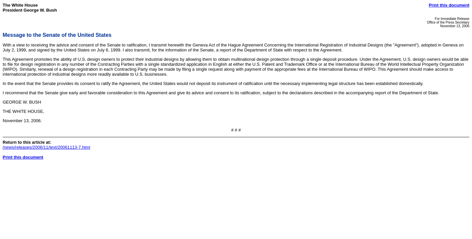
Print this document (449, 5)
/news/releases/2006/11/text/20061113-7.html (46, 147)
